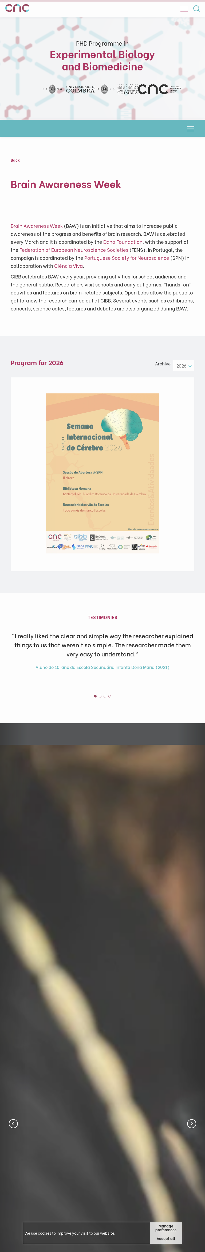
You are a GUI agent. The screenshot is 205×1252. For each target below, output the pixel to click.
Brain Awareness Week (37, 225)
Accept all (166, 1238)
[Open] (184, 9)
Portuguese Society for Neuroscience (126, 257)
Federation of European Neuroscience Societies (73, 249)
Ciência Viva (68, 265)
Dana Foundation (123, 241)
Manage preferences (165, 1227)
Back (15, 160)
